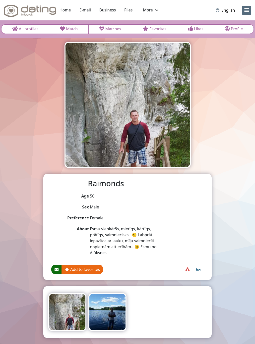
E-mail (85, 10)
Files (128, 10)
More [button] (150, 10)
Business (107, 10)
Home (65, 10)
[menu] (246, 10)
